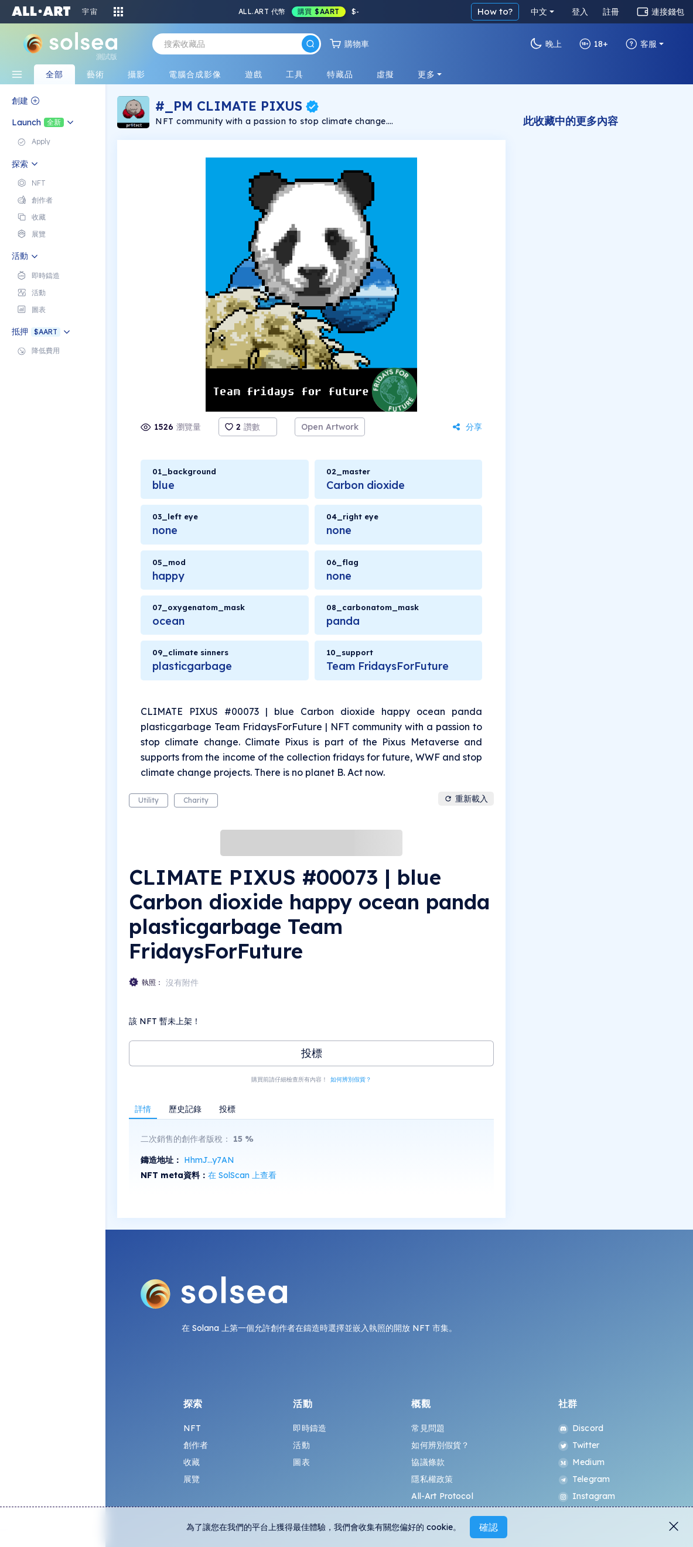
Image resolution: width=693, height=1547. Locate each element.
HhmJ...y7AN (209, 1160)
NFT (192, 1428)
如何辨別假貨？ (350, 1079)
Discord (580, 1428)
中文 (539, 11)
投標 (311, 1053)
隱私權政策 (432, 1479)
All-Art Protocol (442, 1496)
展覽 (191, 1479)
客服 (641, 44)
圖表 (301, 1462)
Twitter (578, 1445)
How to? (495, 11)
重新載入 (466, 798)
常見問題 (428, 1428)
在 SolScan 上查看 (242, 1175)
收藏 (191, 1462)
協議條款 (428, 1462)
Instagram (586, 1496)
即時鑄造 (309, 1428)
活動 (301, 1445)
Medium (581, 1462)
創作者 (195, 1445)
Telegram (584, 1479)
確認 (488, 1527)
